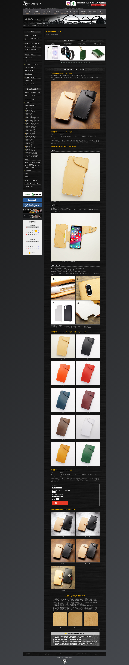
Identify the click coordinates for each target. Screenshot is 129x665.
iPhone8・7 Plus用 (30, 147)
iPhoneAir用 (29, 110)
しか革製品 (28, 170)
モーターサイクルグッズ (31, 180)
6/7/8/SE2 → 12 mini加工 (32, 155)
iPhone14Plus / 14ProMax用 (32, 123)
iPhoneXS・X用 (30, 143)
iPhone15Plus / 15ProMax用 (32, 120)
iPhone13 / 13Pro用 (30, 129)
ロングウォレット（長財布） (32, 43)
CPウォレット (28, 57)
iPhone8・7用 (29, 146)
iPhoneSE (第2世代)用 (31, 136)
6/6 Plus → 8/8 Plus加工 (31, 153)
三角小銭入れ (28, 74)
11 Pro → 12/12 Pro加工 (31, 156)
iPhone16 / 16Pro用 (30, 119)
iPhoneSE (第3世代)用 (31, 126)
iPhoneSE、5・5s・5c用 (32, 152)
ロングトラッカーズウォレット (32, 50)
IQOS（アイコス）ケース (31, 183)
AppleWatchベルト (29, 99)
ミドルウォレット (29, 54)
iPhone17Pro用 (29, 113)
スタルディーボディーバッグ (32, 92)
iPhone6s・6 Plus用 (30, 150)
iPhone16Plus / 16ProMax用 (32, 117)
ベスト (26, 176)
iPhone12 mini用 (30, 134)
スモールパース (29, 70)
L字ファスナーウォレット (31, 64)
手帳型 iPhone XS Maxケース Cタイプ (40, 25)
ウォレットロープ (29, 83)
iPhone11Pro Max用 (30, 137)
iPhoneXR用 (29, 145)
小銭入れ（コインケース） (32, 77)
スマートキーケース (30, 95)
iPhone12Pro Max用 (30, 132)
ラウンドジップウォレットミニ (32, 39)
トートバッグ (28, 102)
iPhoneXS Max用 (30, 142)
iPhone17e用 (29, 108)
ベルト (26, 159)
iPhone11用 (28, 140)
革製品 (29, 25)
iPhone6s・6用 (29, 149)
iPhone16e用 (29, 116)
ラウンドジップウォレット (32, 35)
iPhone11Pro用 (29, 139)
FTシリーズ (28, 61)
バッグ (26, 173)
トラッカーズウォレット (31, 46)
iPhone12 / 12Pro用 (30, 133)
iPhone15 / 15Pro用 (30, 121)
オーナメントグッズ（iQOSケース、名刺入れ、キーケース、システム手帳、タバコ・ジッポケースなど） (32, 165)
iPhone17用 (28, 114)
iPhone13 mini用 (30, 130)
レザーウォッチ (29, 186)
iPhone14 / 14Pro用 (30, 124)
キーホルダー (28, 80)
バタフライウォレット (30, 67)
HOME (24, 25)
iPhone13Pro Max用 (30, 127)
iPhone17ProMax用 (30, 111)
